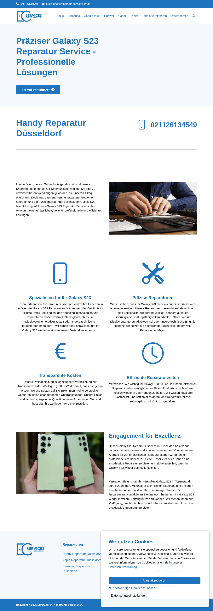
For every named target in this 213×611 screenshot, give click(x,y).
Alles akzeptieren (154, 580)
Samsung (74, 15)
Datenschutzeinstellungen (129, 595)
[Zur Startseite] (29, 15)
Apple (60, 15)
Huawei (109, 15)
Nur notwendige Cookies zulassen (132, 588)
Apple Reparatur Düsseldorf (81, 560)
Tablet (134, 15)
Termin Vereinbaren (38, 89)
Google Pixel (92, 15)
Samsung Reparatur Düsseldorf (76, 569)
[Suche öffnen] (193, 16)
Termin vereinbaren (154, 15)
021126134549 (29, 3)
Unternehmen (179, 15)
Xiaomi (122, 15)
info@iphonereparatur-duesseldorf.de (67, 3)
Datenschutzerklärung (123, 567)
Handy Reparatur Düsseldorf (82, 554)
